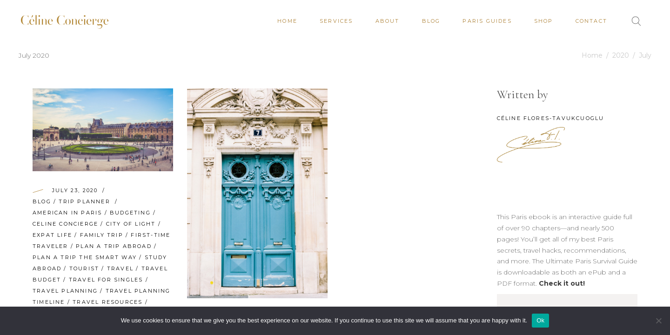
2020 (620, 55)
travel (120, 268)
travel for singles (106, 279)
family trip (101, 235)
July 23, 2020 (75, 190)
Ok (540, 320)
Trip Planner (84, 201)
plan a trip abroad (114, 246)
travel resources (107, 302)
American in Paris (67, 212)
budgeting (130, 212)
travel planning (65, 291)
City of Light (131, 224)
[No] (658, 320)
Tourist (84, 268)
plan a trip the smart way (85, 257)
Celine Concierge (65, 224)
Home (592, 55)
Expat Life (52, 235)
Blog (42, 201)
